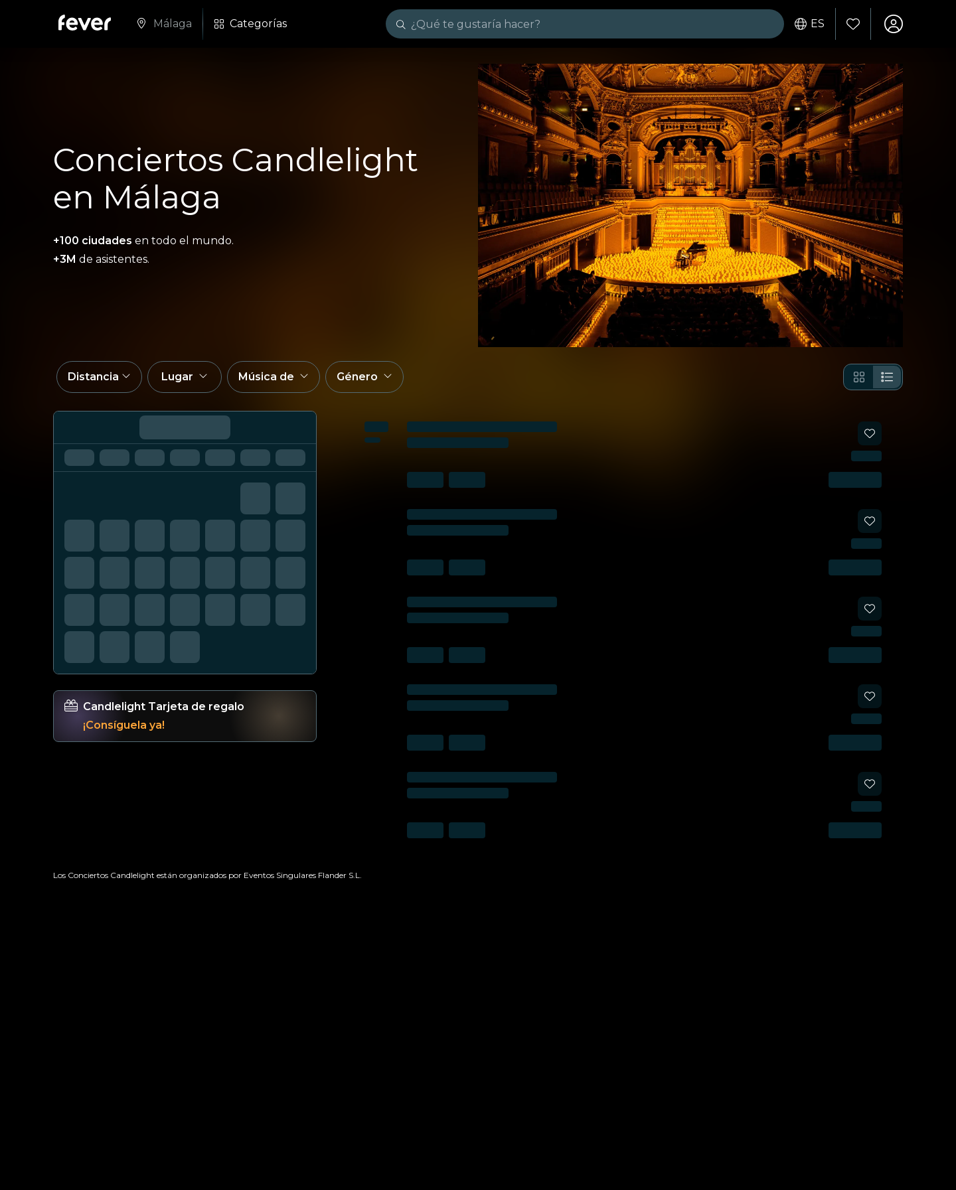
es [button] (810, 24)
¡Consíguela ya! (124, 725)
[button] (99, 377)
